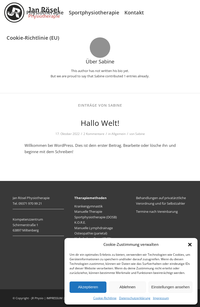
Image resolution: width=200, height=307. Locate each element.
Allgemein (119, 134)
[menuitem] (14, 12)
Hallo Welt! (100, 123)
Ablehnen (127, 287)
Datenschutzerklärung (134, 298)
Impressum (161, 298)
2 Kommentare (93, 134)
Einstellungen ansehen (170, 287)
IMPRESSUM (54, 298)
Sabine (140, 134)
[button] (189, 244)
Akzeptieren (88, 287)
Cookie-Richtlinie (105, 298)
